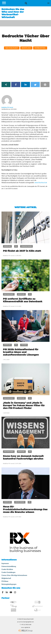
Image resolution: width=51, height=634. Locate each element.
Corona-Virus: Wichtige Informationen (14, 575)
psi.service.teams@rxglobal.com (25, 621)
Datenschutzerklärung (9, 566)
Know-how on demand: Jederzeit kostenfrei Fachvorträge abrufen (23, 457)
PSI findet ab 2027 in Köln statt (22, 251)
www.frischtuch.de (40, 182)
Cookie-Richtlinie (7, 569)
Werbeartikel (40, 48)
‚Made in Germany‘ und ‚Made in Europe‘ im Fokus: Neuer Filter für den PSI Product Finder (24, 405)
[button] (6, 84)
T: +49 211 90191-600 (25, 624)
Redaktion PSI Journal (9, 255)
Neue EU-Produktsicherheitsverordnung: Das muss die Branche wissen (25, 509)
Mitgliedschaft (6, 578)
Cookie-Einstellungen (8, 572)
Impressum (5, 563)
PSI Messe (5, 581)
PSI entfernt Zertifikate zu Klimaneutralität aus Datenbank (22, 300)
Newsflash (26, 48)
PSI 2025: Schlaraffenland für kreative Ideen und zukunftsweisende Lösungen (21, 352)
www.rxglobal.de (25, 627)
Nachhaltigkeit (11, 48)
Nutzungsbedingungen (9, 584)
